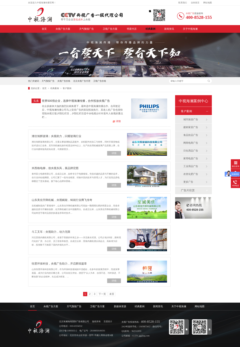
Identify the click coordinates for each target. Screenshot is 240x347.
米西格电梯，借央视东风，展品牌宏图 (55, 168)
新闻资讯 (169, 29)
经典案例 (150, 29)
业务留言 (195, 3)
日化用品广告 (190, 150)
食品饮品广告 (190, 135)
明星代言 (132, 29)
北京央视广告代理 (81, 81)
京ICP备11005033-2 (68, 331)
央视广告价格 (63, 81)
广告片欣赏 (188, 190)
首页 (44, 29)
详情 (118, 121)
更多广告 (188, 182)
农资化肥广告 (190, 174)
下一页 (102, 294)
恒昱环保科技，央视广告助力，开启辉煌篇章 (59, 263)
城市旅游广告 (190, 119)
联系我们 (182, 3)
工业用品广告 (190, 166)
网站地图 (207, 3)
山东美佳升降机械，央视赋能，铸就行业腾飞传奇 (62, 199)
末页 (111, 294)
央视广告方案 (63, 29)
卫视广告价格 (99, 81)
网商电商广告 (190, 143)
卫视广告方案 (110, 29)
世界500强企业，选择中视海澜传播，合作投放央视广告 (76, 100)
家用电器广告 (190, 158)
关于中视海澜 (190, 29)
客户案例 (67, 88)
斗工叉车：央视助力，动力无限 (51, 231)
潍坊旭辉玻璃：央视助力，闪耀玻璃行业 (56, 136)
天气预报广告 (86, 29)
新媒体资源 (120, 306)
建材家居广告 (190, 127)
